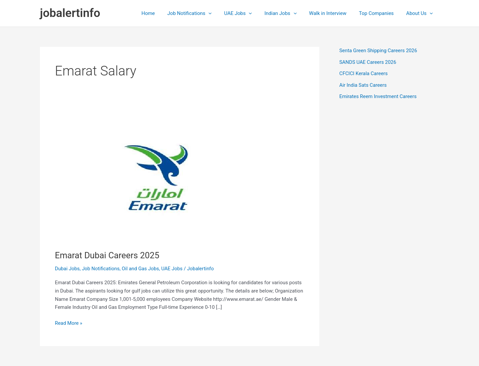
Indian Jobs (289, 13)
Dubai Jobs (67, 269)
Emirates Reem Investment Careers (378, 96)
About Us (420, 13)
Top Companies (380, 13)
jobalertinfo (70, 13)
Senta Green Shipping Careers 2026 (378, 51)
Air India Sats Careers (363, 85)
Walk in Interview (334, 13)
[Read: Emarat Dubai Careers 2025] (161, 177)
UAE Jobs (249, 13)
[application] (222, 13)
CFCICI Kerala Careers (363, 73)
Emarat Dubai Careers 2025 (107, 255)
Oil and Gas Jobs (141, 269)
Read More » (68, 323)
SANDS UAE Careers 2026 (368, 62)
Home (164, 13)
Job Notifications (203, 13)
